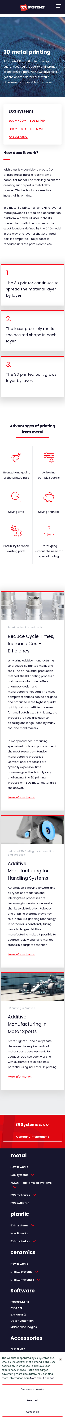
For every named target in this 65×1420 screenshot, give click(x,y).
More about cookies (42, 1378)
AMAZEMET (17, 1349)
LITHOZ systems (21, 1272)
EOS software (19, 1203)
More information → (21, 797)
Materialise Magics (23, 1327)
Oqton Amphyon (22, 1321)
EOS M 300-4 (18, 129)
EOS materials (20, 1195)
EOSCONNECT (19, 1302)
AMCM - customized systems (31, 1183)
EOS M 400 (37, 121)
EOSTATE (16, 1308)
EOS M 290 (37, 129)
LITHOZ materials (22, 1280)
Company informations (32, 1137)
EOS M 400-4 (18, 121)
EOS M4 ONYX (18, 137)
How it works (19, 1167)
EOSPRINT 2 (18, 1315)
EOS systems (19, 1175)
